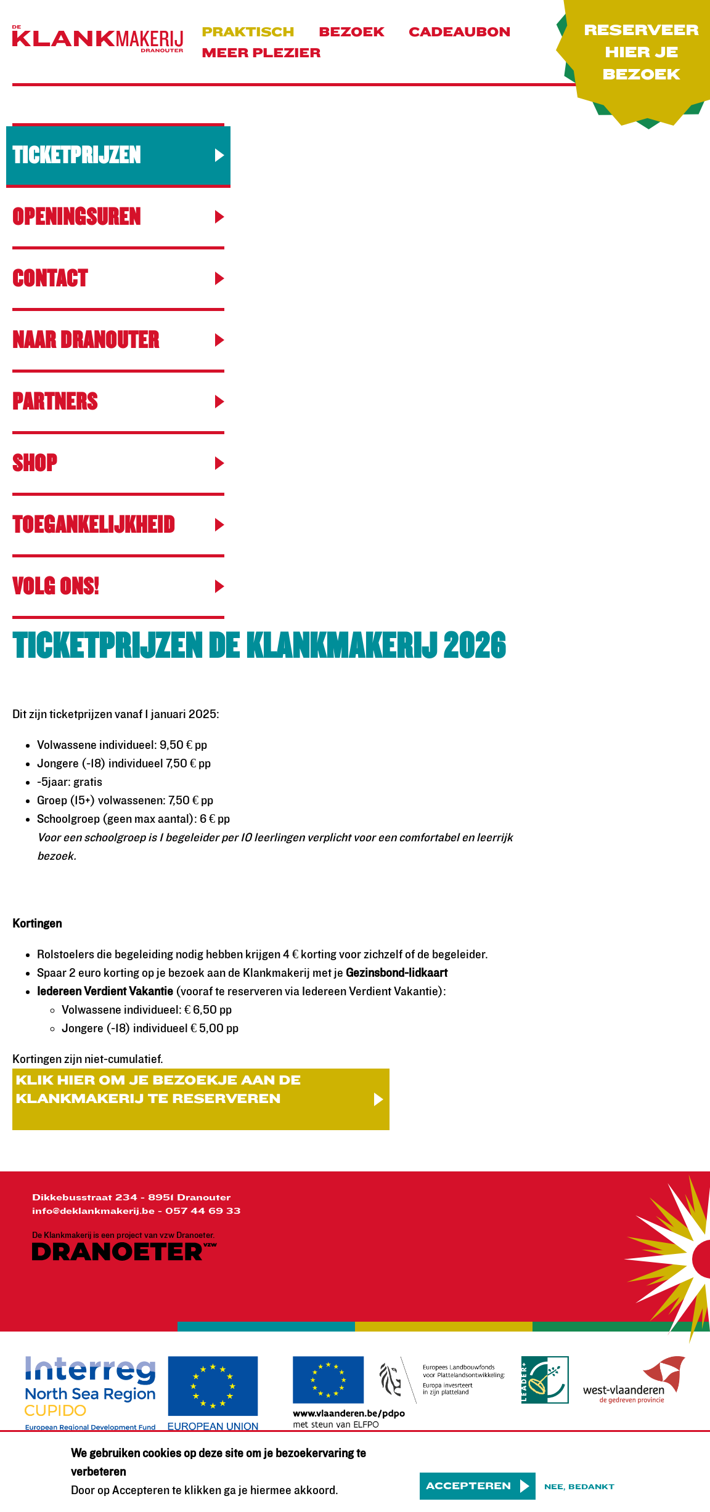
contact (50, 278)
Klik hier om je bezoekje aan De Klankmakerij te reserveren (158, 1089)
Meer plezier (261, 53)
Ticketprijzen (76, 155)
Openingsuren (76, 217)
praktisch (248, 32)
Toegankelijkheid (93, 525)
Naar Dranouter (85, 340)
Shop (34, 463)
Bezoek (351, 32)
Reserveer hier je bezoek (641, 52)
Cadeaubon (459, 32)
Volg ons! (55, 586)
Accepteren (468, 1494)
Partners (54, 402)
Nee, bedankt (579, 1494)
